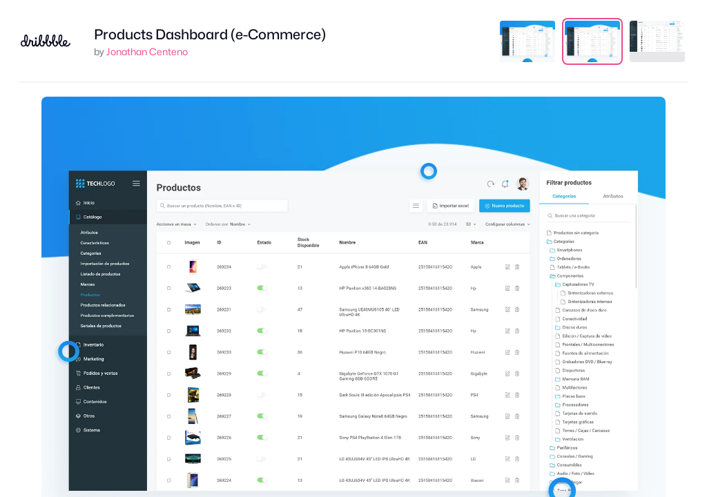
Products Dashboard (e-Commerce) (210, 34)
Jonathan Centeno (147, 51)
